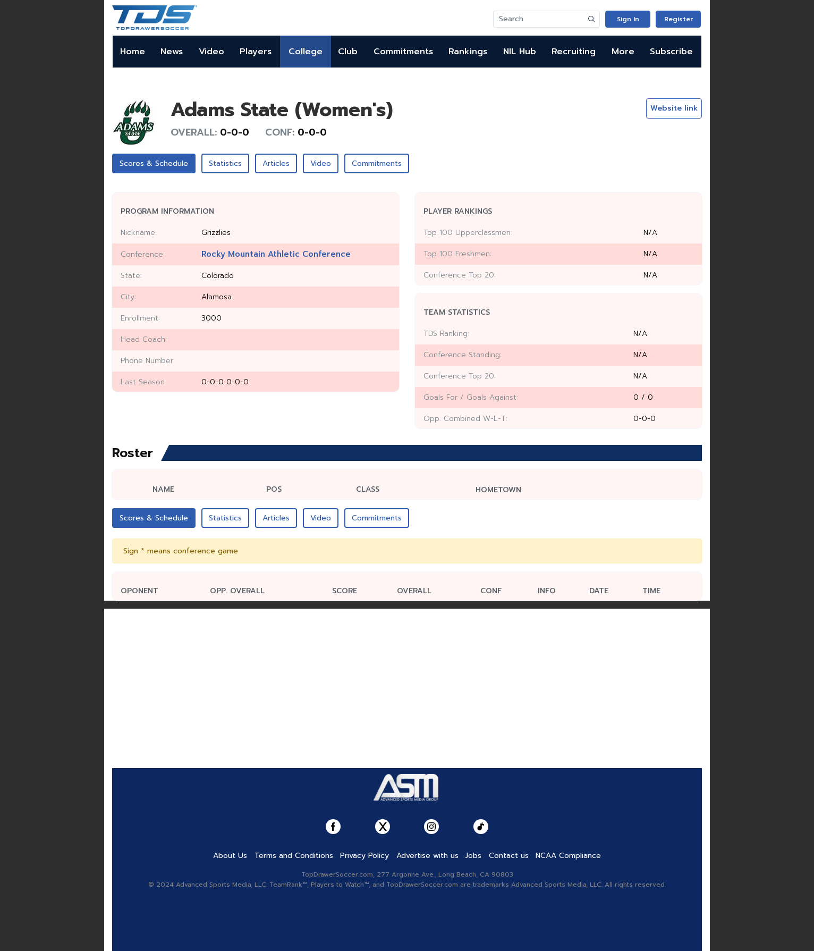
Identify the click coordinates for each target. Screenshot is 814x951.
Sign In (628, 19)
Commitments (403, 51)
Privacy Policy (364, 855)
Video (211, 51)
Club (348, 51)
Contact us (509, 855)
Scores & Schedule (154, 163)
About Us (230, 855)
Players (256, 51)
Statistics (225, 163)
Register (678, 19)
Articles (276, 163)
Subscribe (671, 51)
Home (132, 51)
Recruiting (574, 51)
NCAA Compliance (568, 855)
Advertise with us (427, 855)
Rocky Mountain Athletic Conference (276, 254)
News (171, 51)
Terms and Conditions (294, 855)
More (623, 51)
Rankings (467, 51)
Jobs (473, 855)
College (306, 51)
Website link (674, 108)
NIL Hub (519, 51)
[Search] (538, 19)
